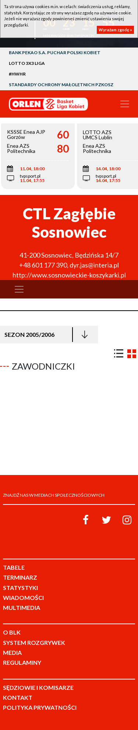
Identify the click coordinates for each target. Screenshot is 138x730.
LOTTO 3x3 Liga (27, 63)
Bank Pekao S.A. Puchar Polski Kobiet (54, 52)
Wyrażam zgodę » (115, 29)
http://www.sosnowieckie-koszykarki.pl (69, 275)
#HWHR (17, 74)
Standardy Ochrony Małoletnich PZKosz (61, 84)
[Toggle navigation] (124, 104)
